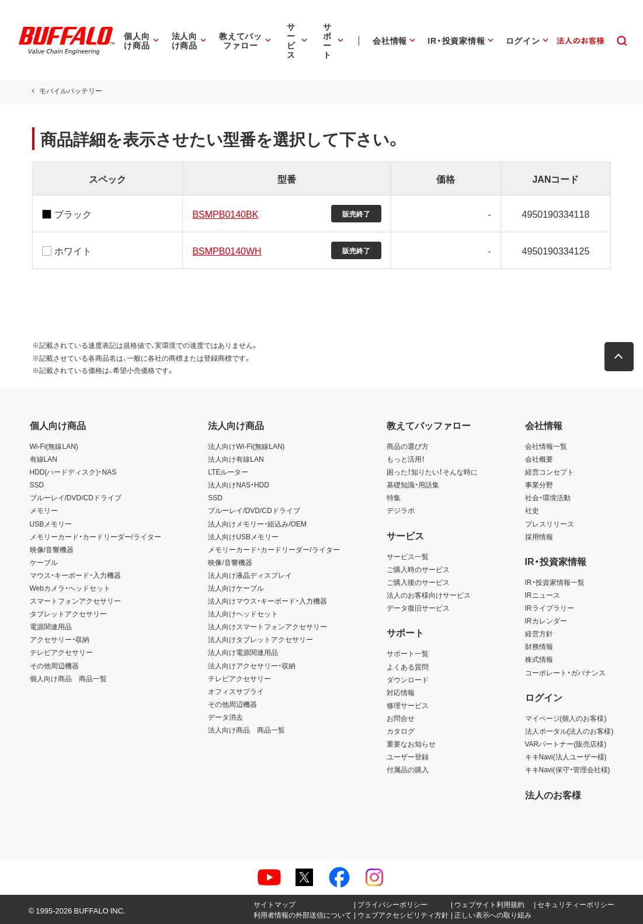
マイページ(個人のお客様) (566, 718)
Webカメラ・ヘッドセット (70, 588)
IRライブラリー (549, 607)
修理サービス (408, 705)
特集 (394, 497)
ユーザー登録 (408, 756)
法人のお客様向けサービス (429, 595)
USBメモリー (51, 523)
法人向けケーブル (236, 588)
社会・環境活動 (548, 497)
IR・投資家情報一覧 (555, 582)
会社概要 (539, 459)
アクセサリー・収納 (59, 639)
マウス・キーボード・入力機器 (75, 575)
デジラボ (401, 510)
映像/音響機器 (52, 549)
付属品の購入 (408, 769)
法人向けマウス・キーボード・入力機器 (267, 600)
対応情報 (401, 692)
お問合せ (401, 718)
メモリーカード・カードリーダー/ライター (95, 536)
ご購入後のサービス (418, 582)
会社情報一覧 (546, 446)
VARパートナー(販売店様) (566, 743)
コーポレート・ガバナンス (565, 672)
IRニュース (542, 595)
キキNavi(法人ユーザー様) (566, 756)
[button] (621, 356)
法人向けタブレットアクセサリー (260, 639)
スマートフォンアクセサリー (75, 600)
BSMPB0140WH (225, 250)
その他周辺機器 (54, 665)
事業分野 (539, 484)
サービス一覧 (408, 556)
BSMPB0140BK (224, 214)
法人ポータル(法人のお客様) (569, 731)
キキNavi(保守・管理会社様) (567, 769)
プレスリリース (549, 523)
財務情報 (539, 646)
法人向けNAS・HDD (238, 484)
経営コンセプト (549, 471)
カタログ (401, 731)
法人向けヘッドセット (243, 613)
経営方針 (539, 633)
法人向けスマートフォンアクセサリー (267, 626)
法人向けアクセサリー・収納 (252, 665)
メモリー (44, 510)
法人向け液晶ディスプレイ (250, 575)
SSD (37, 484)
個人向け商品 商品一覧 (68, 678)
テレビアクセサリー (61, 652)
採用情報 (539, 536)
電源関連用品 (51, 626)
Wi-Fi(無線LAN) (54, 446)
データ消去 (225, 717)
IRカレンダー (546, 620)
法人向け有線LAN (235, 459)
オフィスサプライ (236, 691)
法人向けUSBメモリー (243, 536)
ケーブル (44, 562)
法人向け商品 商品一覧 (246, 729)
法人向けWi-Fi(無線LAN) (246, 446)
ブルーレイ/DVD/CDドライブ (75, 497)
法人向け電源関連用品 (243, 652)
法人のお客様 (553, 794)
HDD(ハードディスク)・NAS (73, 471)
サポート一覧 (408, 653)
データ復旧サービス (418, 607)
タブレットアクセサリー (68, 613)
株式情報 (539, 659)
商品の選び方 (408, 446)
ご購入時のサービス (418, 569)
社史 (532, 510)
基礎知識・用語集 (413, 484)
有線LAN (43, 459)
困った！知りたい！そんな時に (432, 471)
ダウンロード (408, 679)
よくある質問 (408, 666)
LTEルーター (228, 471)
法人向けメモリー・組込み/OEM (257, 523)
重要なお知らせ (411, 743)
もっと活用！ (406, 459)
